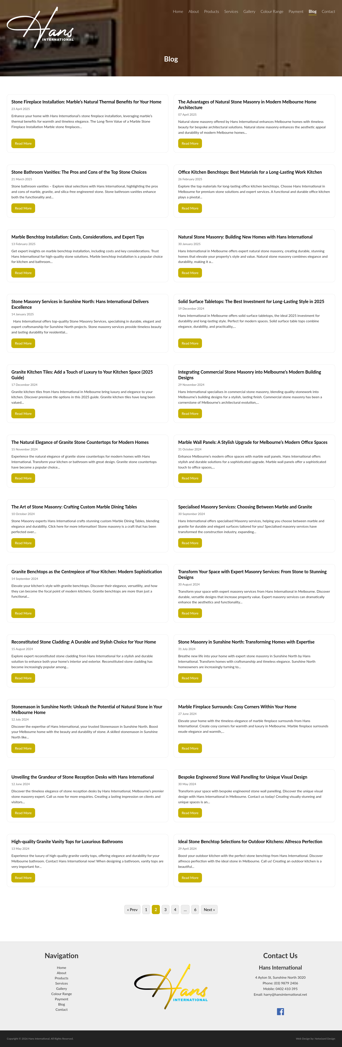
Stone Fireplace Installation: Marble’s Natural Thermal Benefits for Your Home (86, 101)
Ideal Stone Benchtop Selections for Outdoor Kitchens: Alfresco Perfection (250, 841)
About (193, 11)
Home (178, 11)
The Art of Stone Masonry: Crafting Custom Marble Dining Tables (74, 506)
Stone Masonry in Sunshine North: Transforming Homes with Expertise (246, 641)
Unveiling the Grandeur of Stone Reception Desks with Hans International (82, 776)
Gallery (249, 11)
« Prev (132, 909)
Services (231, 11)
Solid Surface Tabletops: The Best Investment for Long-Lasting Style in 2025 (251, 301)
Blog (312, 11)
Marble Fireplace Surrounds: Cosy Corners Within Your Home (237, 706)
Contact (328, 11)
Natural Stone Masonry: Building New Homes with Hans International (245, 236)
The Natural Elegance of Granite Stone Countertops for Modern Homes (80, 442)
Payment (296, 11)
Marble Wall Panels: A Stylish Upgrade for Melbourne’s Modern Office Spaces (252, 442)
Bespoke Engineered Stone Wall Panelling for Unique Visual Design (242, 776)
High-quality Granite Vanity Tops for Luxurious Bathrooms (67, 841)
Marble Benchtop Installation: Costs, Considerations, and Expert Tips (77, 236)
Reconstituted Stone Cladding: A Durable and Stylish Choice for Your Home (83, 641)
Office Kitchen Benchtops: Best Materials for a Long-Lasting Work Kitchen (250, 172)
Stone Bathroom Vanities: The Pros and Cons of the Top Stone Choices (79, 172)
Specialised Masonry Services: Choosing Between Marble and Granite (245, 506)
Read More (23, 143)
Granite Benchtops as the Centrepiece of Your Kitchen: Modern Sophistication (86, 571)
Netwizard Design (325, 1038)
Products (211, 11)
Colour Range (272, 11)
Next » (209, 909)
